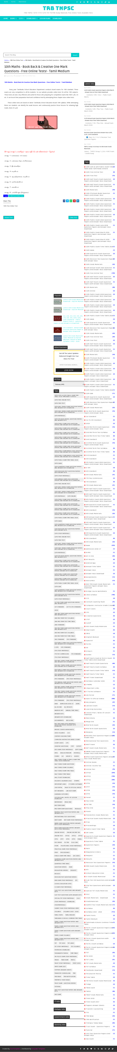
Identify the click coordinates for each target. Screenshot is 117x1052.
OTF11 (88, 776)
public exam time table (95, 829)
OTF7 (88, 787)
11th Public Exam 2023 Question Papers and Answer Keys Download (98, 311)
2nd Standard (91, 439)
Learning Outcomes (94, 709)
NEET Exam (90, 745)
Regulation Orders (93, 852)
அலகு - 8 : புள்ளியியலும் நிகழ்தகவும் (16, 195)
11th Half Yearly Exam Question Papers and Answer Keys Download (98, 278)
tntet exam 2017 (92, 1002)
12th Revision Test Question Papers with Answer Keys (67, 598)
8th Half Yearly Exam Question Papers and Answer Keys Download (98, 490)
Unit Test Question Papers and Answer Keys (68, 993)
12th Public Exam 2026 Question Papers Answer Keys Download (98, 385)
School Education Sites (95, 873)
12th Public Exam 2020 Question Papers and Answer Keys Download (98, 364)
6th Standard (91, 471)
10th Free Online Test (94, 172)
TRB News (90, 1016)
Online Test (90, 769)
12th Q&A (89, 394)
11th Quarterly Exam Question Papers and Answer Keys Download (98, 324)
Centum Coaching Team (95, 602)
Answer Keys (91, 570)
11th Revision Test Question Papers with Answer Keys (67, 532)
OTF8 (88, 790)
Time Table (90, 977)
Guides (88, 655)
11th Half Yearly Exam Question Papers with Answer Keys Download (98, 283)
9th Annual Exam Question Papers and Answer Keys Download (98, 518)
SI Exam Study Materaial (96, 877)
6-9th (88, 468)
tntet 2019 (90, 998)
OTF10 (88, 773)
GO (87, 648)
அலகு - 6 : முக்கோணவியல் (13, 184)
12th (21, 18)
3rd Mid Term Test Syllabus (96, 448)
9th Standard (91, 538)
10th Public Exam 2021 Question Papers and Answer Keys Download (98, 205)
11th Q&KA (90, 319)
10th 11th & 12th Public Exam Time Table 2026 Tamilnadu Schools (99, 168)
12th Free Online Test (94, 337)
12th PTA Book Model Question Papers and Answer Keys (97, 359)
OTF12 (88, 780)
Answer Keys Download (95, 574)
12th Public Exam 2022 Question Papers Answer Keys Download (97, 375)
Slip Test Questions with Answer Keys (68, 898)
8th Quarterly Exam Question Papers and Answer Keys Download (98, 506)
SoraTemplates (15, 1049)
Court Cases (91, 609)
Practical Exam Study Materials (98, 819)
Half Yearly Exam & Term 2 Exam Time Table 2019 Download (98, 659)
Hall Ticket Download (94, 678)
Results (89, 859)
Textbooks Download (94, 970)
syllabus (89, 908)
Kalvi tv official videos (95, 699)
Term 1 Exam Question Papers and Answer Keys (67, 925)
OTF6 (88, 783)
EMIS (88, 633)
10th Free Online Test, (28, 76)
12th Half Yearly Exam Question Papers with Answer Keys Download (98, 350)
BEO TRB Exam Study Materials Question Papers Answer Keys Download (97, 586)
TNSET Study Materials (95, 995)
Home (6, 2)
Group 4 (89, 651)
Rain (88, 848)
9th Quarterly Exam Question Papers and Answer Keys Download (98, 534)
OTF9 (88, 794)
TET (87, 953)
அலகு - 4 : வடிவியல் (11, 174)
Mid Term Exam (92, 725)
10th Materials (92, 190)
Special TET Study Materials (97, 891)
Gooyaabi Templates (38, 1049)
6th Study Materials (94, 475)
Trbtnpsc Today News (94, 1023)
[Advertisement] (58, 37)
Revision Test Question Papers (98, 863)
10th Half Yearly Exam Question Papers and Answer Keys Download (98, 180)
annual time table (93, 567)
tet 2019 (89, 956)
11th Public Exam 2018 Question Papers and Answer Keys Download (98, 295)
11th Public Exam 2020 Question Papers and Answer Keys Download (98, 301)
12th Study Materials (94, 408)
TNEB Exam (90, 988)
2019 (88, 424)
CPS (87, 612)
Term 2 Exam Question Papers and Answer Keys (67, 929)
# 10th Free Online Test (16, 198)
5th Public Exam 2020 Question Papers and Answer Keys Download (98, 463)
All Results (90, 560)
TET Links (90, 960)
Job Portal (90, 695)
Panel (88, 797)
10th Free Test (91, 176)
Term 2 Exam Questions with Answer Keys (67, 934)
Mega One (90, 722)
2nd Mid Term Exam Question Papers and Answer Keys (96, 428)
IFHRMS (89, 685)
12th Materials (92, 355)
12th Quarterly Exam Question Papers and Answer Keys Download (98, 398)
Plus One (89, 808)
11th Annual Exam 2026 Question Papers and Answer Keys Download (98, 269)
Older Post (70, 220)
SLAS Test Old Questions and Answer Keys (99, 881)
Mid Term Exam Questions (96, 729)
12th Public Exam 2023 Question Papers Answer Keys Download (97, 380)
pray (88, 822)
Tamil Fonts (91, 915)
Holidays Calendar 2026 (95, 681)
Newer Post (9, 220)
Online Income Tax (93, 766)
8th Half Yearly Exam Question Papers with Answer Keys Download (98, 495)
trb (87, 1012)
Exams (12, 18)
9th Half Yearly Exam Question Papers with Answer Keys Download (98, 529)
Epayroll (89, 641)
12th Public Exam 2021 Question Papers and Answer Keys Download (98, 370)
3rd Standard (91, 455)
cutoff (88, 623)
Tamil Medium (92, 919)
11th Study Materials (94, 333)
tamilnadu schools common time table (68, 921)
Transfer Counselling (94, 1009)
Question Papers (92, 845)
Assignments (91, 577)
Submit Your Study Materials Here (99, 905)
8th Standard (91, 510)
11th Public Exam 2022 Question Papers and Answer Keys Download (98, 306)
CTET (88, 619)
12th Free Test (91, 340)
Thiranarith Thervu (93, 974)
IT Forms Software (93, 692)
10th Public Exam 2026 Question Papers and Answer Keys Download (98, 221)
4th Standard (91, 459)
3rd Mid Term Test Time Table (98, 452)
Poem (88, 812)
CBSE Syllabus (91, 595)
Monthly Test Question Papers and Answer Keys (67, 815)
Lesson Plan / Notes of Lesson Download (66, 801)
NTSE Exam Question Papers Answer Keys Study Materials (99, 758)
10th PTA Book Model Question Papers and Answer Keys (97, 194)
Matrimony (22, 2)
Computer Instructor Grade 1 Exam (100, 605)
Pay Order (90, 801)
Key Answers (91, 702)
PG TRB (89, 804)
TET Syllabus (91, 967)
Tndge (88, 984)
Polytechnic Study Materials (97, 815)
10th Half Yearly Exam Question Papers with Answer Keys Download (98, 185)
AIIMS (88, 552)
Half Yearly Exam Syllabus (96, 667)
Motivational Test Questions (97, 741)
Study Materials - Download (97, 898)
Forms (13, 2)
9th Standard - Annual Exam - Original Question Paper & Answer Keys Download (73, 332)
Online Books (91, 762)
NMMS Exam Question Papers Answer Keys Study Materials (96, 752)
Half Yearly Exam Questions (97, 664)
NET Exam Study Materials (96, 748)
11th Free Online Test (94, 273)
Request (89, 856)
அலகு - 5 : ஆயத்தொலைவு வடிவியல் (17, 179)
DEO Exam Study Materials (96, 627)
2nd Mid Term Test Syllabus (97, 432)
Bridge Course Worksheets (96, 591)
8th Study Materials (94, 514)
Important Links (92, 688)
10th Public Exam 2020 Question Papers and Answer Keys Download (98, 200)
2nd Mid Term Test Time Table (98, 436)
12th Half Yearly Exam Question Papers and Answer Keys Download (98, 345)
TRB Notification (92, 1020)
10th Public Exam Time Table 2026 (99, 247)
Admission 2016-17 (93, 549)
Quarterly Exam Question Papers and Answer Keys (68, 862)
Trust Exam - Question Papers (98, 1027)
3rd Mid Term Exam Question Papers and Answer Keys (96, 444)
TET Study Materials (94, 963)
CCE (87, 598)
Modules (89, 732)
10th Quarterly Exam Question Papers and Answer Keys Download (98, 255)
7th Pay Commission (94, 478)
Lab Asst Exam (92, 706)
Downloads (31, 18)
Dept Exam (90, 630)
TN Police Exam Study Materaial (98, 981)
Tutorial (89, 1030)
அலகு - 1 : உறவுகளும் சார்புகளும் (15, 158)
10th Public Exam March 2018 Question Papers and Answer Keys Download (97, 241)
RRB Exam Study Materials (96, 866)
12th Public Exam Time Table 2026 (99, 390)
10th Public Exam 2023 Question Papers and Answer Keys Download (98, 216)
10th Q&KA (90, 250)
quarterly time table (94, 841)
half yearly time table (95, 674)
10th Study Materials (94, 264)
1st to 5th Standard (93, 420)
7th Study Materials (94, 485)
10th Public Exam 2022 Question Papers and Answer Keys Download (98, 210)
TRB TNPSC (58, 8)
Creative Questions (93, 616)
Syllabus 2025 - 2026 (94, 912)
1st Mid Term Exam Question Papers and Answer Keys (96, 412)
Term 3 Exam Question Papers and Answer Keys (67, 942)
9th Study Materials (94, 542)
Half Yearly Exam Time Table (97, 671)
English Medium (92, 637)
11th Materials (92, 287)
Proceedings (91, 826)
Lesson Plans (45, 18)
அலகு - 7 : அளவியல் (11, 190)
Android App (91, 563)
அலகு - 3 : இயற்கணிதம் (12, 169)
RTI (87, 870)
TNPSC (88, 991)
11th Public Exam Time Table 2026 (99, 316)
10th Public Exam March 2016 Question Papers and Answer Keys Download (97, 234)
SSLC (88, 894)
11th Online (90, 291)
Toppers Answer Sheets (95, 1005)
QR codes (90, 833)
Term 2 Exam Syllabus (94, 944)
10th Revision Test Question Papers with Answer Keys (67, 475)
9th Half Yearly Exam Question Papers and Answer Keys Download (98, 523)
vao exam (90, 1039)
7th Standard (91, 482)
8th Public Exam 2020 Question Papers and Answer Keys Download (98, 500)
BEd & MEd (90, 581)
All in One (90, 556)
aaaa (88, 545)
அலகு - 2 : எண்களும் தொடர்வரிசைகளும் (18, 163)
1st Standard (91, 417)
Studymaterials (92, 901)
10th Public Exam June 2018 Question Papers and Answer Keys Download (97, 227)
